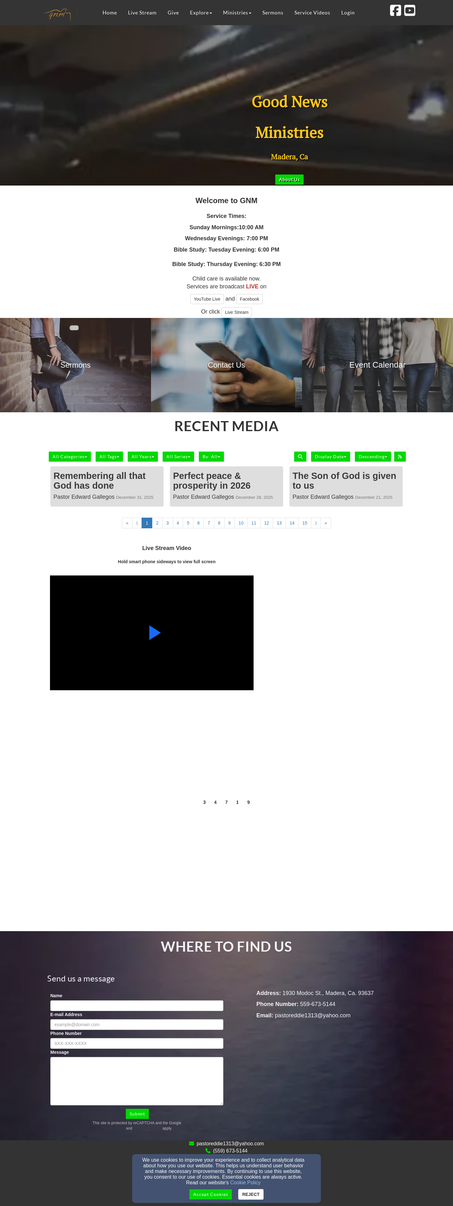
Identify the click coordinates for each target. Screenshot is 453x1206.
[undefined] (75, 365)
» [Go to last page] (326, 522)
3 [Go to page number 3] (167, 522)
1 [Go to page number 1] (147, 522)
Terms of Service (147, 1128)
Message (59, 1052)
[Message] (136, 1081)
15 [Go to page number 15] (304, 522)
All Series (178, 456)
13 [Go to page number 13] (279, 522)
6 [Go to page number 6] (198, 522)
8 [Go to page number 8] (219, 522)
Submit (137, 1113)
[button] (289, 180)
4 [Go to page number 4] (178, 522)
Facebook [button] (249, 299)
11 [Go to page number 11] (253, 522)
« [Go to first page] (127, 522)
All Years (142, 456)
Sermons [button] (272, 12)
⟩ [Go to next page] (316, 522)
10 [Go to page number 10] (240, 522)
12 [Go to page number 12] (266, 522)
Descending (373, 456)
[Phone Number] (136, 1043)
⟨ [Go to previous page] (137, 522)
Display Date (330, 456)
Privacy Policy (113, 1128)
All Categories (70, 456)
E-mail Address (66, 1014)
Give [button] (173, 12)
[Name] (136, 1005)
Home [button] (110, 12)
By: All (211, 456)
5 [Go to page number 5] (188, 522)
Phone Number (66, 1033)
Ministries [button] (237, 12)
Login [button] (348, 12)
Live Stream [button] (142, 12)
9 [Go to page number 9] (229, 522)
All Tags (109, 456)
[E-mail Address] (136, 1024)
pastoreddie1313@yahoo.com (230, 1143)
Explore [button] (201, 12)
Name (56, 995)
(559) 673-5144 (230, 1150)
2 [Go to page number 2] (157, 522)
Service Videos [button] (312, 12)
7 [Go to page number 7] (209, 522)
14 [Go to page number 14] (292, 522)
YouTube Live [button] (207, 299)
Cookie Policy (245, 1182)
